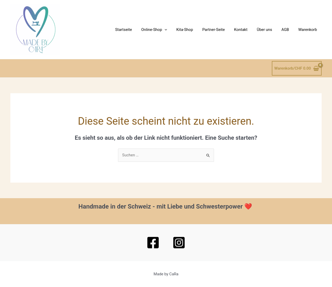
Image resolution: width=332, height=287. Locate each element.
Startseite (135, 29)
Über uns (268, 29)
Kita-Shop (193, 29)
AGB (287, 29)
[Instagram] (178, 242)
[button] (174, 30)
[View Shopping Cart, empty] (297, 68)
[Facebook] (153, 242)
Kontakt (246, 29)
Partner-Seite (220, 29)
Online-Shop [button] (164, 30)
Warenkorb (308, 29)
